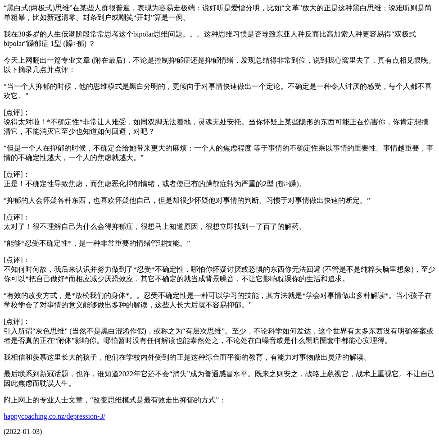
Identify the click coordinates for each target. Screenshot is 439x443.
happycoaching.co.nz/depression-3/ (54, 416)
